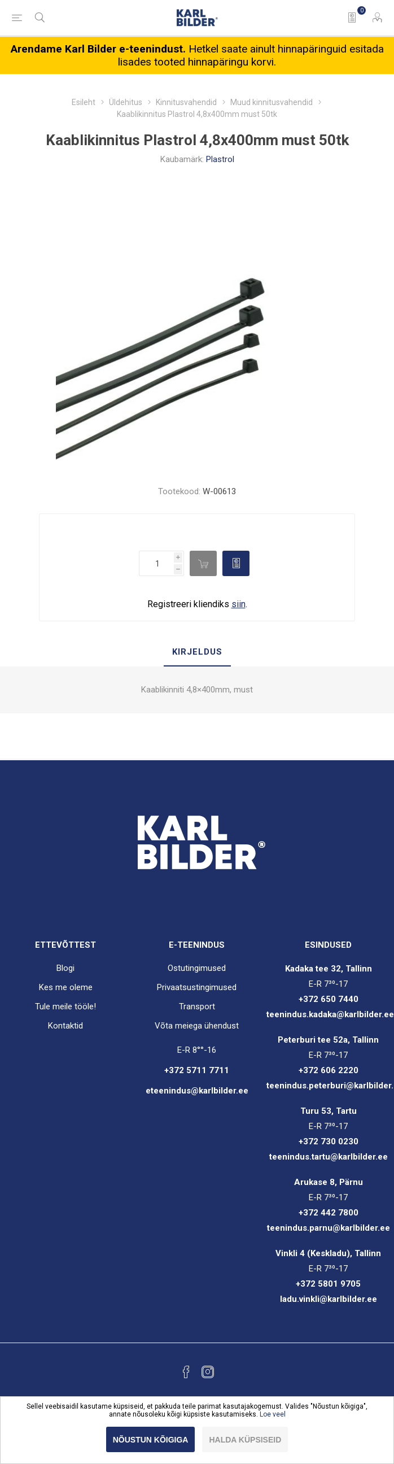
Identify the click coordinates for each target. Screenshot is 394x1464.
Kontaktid (65, 1026)
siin (238, 604)
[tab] (197, 652)
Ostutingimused (197, 968)
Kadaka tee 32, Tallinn (328, 969)
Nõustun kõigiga (151, 1439)
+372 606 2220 (328, 1070)
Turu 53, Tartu (328, 1111)
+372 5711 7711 (196, 1070)
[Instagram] (208, 1372)
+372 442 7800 (328, 1213)
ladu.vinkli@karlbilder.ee (328, 1299)
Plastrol (220, 159)
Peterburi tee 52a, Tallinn (328, 1040)
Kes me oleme (66, 987)
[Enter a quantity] (156, 563)
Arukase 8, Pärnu (328, 1182)
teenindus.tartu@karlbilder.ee (328, 1157)
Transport (197, 1006)
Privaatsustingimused (197, 987)
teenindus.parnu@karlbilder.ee (328, 1228)
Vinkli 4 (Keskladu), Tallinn (328, 1253)
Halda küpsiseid (245, 1439)
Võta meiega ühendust (197, 1026)
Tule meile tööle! (65, 1006)
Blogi (65, 968)
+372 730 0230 (328, 1141)
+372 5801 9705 (328, 1284)
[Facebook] (186, 1372)
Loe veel (273, 1414)
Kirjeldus (197, 652)
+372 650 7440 (328, 999)
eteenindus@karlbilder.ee (197, 1091)
